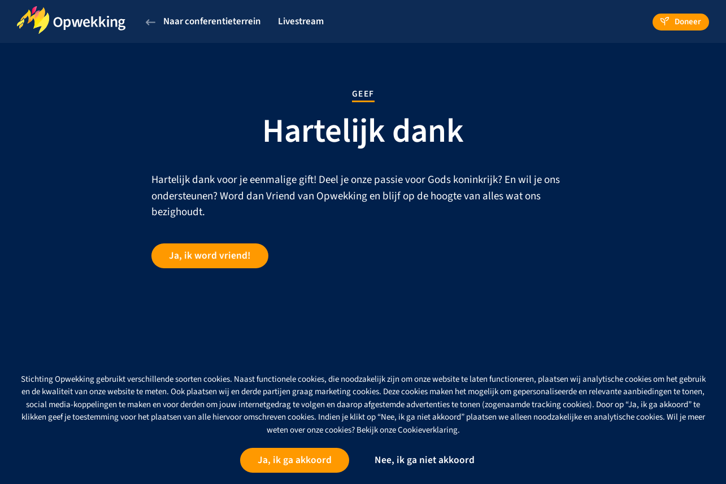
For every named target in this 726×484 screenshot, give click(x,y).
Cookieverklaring (428, 430)
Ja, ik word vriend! (210, 255)
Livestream (301, 21)
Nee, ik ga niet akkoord (425, 460)
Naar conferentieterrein (203, 21)
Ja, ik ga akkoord (295, 460)
